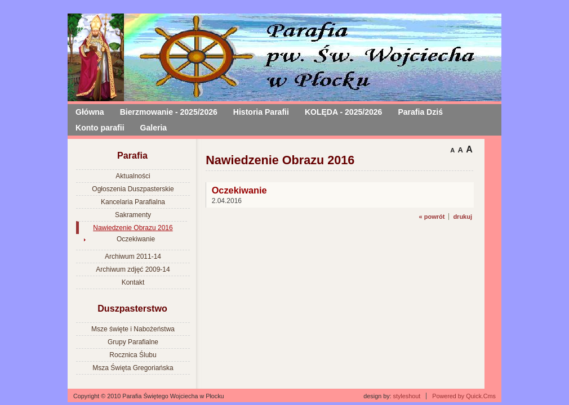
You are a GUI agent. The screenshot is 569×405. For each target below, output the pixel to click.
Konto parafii (100, 127)
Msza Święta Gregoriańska (132, 368)
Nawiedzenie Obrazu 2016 (132, 228)
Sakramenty (133, 215)
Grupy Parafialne (133, 342)
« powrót (432, 216)
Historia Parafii (261, 111)
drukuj (462, 216)
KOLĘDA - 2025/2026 (344, 111)
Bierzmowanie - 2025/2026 (168, 111)
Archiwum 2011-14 (133, 256)
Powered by (464, 396)
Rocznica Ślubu (132, 355)
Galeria (153, 127)
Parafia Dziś (420, 111)
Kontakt (133, 282)
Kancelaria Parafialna (133, 202)
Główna (89, 111)
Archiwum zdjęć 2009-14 (133, 269)
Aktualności (132, 176)
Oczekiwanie (136, 239)
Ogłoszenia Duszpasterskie (133, 189)
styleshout (407, 396)
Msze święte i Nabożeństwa (133, 329)
